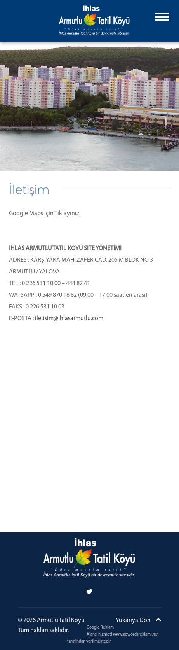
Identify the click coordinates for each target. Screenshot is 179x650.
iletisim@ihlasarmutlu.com (69, 318)
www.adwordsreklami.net (136, 634)
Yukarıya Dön (138, 620)
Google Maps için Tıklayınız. (44, 213)
